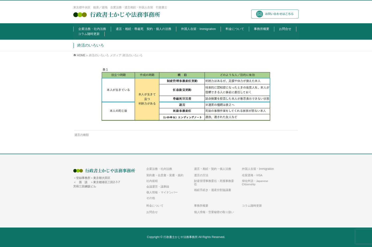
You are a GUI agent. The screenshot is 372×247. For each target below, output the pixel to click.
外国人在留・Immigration (258, 169)
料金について (154, 205)
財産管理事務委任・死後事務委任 (214, 182)
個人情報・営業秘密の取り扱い (214, 212)
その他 (150, 198)
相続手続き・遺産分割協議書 (212, 189)
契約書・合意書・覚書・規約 (164, 175)
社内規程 (152, 180)
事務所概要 (201, 205)
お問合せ (152, 212)
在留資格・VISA (252, 175)
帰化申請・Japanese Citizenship (255, 182)
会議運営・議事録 (157, 186)
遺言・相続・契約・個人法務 (212, 169)
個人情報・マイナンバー (162, 192)
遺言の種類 (81, 135)
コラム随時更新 (252, 205)
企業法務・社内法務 (159, 169)
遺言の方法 (201, 175)
